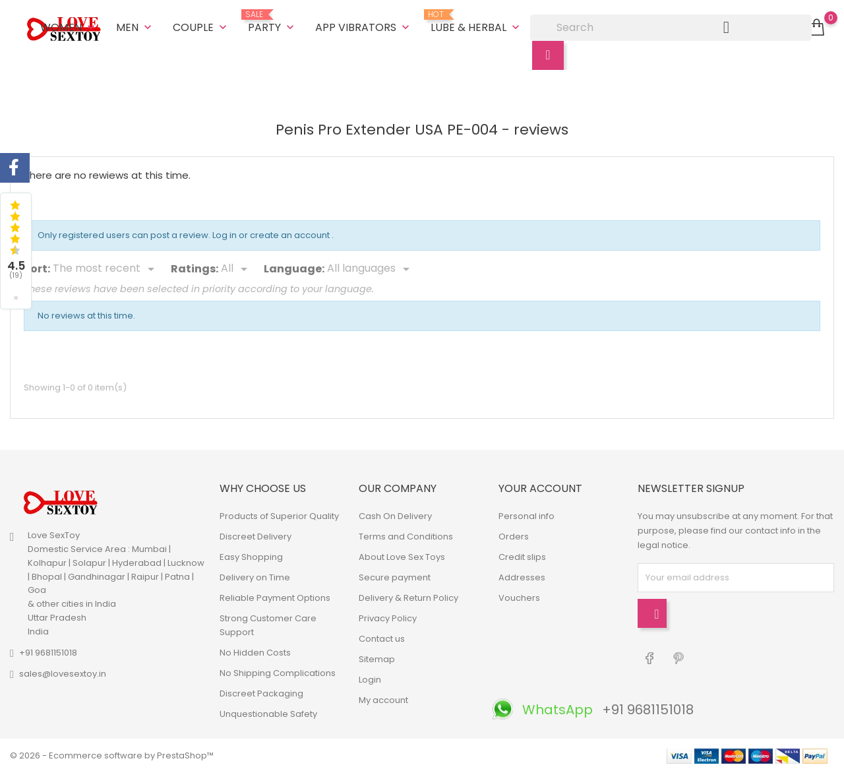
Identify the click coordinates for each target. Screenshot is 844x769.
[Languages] (370, 267)
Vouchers (519, 595)
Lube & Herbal (476, 21)
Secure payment (395, 575)
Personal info (526, 513)
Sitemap (377, 656)
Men (135, 26)
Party (272, 21)
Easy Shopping (251, 554)
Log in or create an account (272, 233)
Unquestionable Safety (268, 711)
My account (383, 697)
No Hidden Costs (255, 650)
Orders (513, 534)
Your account (540, 486)
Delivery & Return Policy (408, 595)
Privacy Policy (388, 615)
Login (370, 677)
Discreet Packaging (261, 691)
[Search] (671, 26)
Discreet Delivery (255, 534)
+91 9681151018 (48, 650)
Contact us (382, 636)
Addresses (521, 575)
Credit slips (522, 554)
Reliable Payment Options (275, 595)
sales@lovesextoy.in (62, 671)
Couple (201, 26)
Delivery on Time (255, 575)
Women (69, 26)
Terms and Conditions (406, 534)
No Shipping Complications (278, 670)
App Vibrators (363, 26)
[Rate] (236, 267)
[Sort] (106, 267)
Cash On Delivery (395, 513)
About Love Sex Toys (402, 554)
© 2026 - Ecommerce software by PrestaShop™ (112, 752)
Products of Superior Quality (279, 513)
